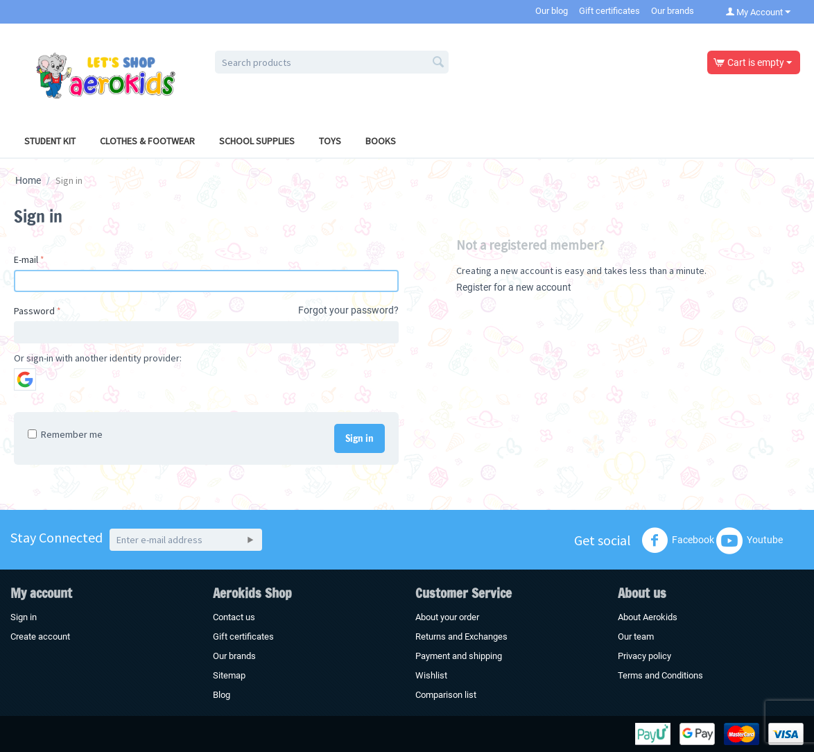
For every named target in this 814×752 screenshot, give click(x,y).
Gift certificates (609, 11)
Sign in (359, 438)
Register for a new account (513, 287)
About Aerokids (647, 617)
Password (34, 311)
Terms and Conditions (660, 675)
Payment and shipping (458, 656)
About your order (447, 617)
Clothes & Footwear (147, 141)
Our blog (551, 11)
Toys (330, 141)
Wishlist (431, 675)
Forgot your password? (348, 310)
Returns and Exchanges (461, 636)
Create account (40, 636)
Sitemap (229, 675)
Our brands (672, 11)
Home (28, 180)
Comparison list (445, 695)
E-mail (26, 259)
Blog (221, 695)
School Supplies (257, 141)
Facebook (677, 540)
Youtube (749, 540)
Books (380, 141)
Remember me (65, 434)
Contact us (234, 617)
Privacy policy (644, 656)
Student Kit (50, 141)
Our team (636, 636)
